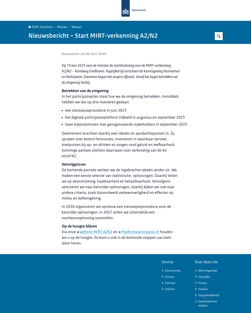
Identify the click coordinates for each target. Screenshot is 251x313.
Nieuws (62, 27)
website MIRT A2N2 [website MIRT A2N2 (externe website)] (95, 231)
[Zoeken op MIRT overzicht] (219, 36)
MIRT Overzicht (40, 27)
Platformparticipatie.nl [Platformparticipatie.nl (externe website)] (138, 231)
